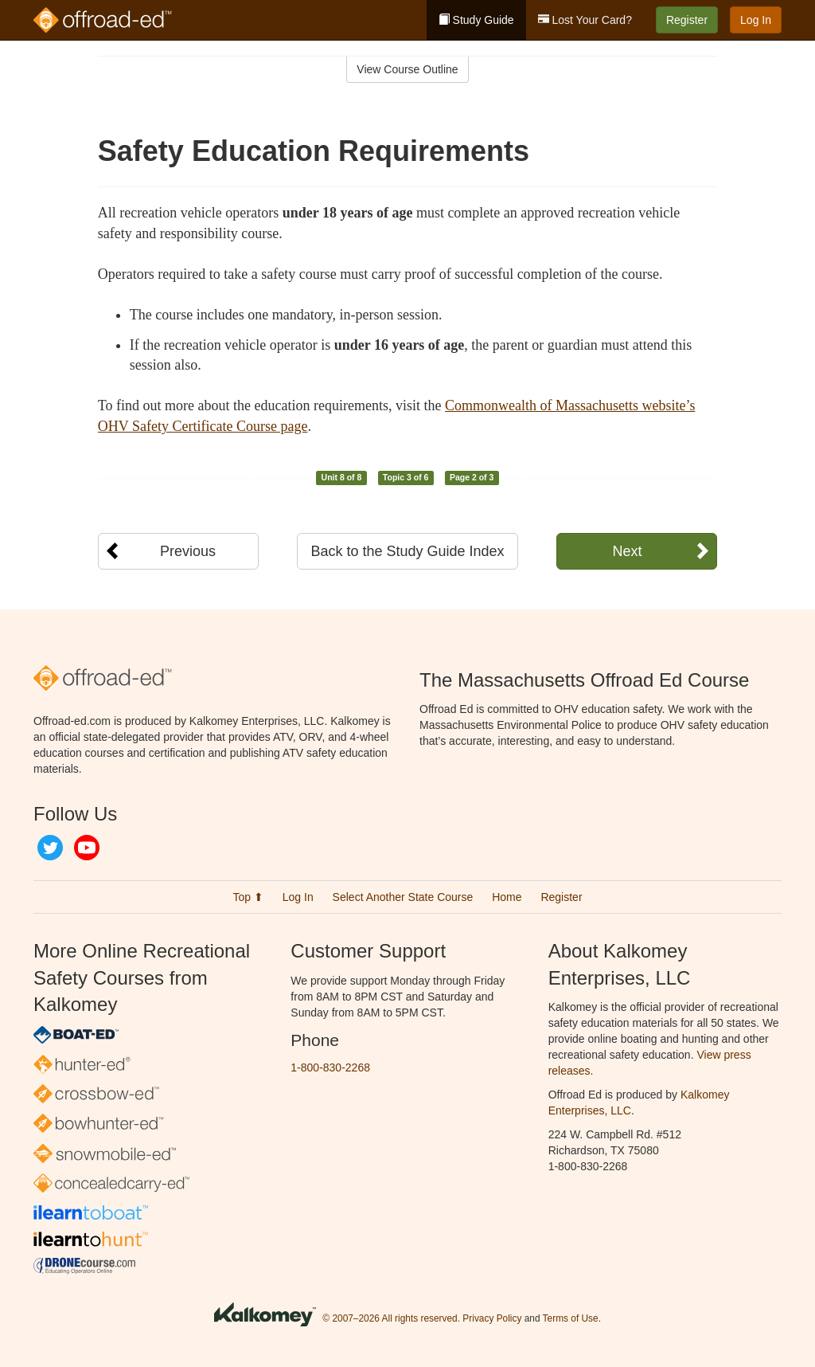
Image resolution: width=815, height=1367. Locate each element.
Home (506, 897)
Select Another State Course (403, 897)
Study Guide (476, 20)
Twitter (50, 847)
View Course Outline (407, 69)
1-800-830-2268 (330, 1067)
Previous (188, 551)
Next (626, 551)
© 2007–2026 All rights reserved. (391, 1319)
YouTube (86, 847)
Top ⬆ (247, 897)
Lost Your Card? (585, 20)
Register (687, 20)
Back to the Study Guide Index (407, 551)
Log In (755, 20)
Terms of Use (571, 1319)
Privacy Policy (491, 1319)
